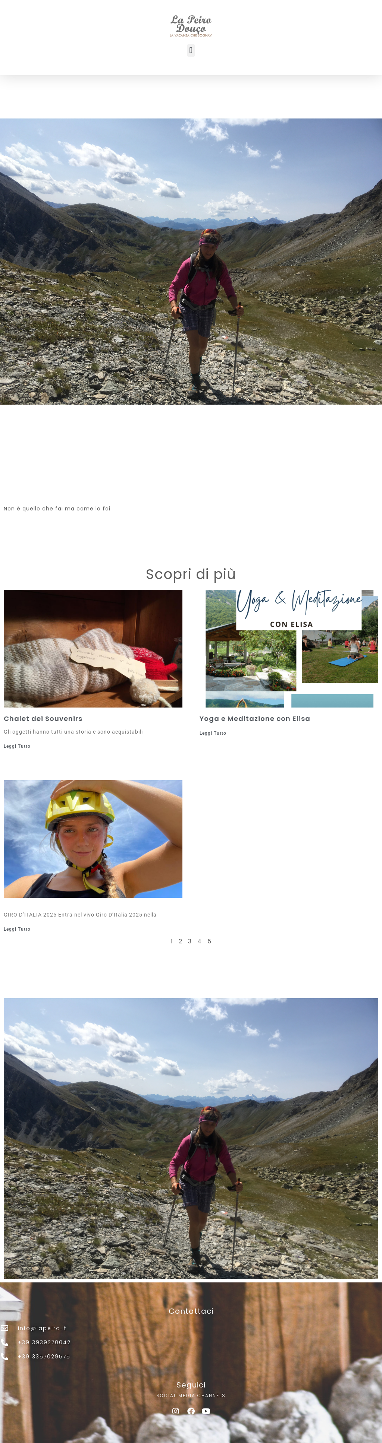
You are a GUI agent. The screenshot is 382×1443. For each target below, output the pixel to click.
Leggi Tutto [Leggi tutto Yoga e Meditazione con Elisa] (213, 733)
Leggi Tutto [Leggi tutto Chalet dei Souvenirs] (17, 746)
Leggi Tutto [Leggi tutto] (17, 929)
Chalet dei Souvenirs (43, 718)
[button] (191, 50)
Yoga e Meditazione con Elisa (255, 718)
